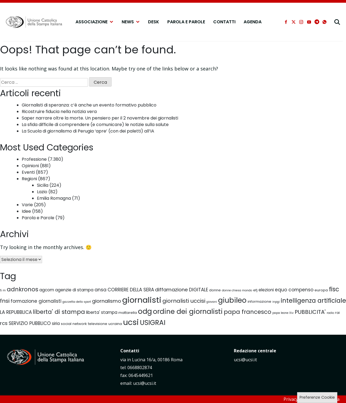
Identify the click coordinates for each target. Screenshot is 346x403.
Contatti (224, 22)
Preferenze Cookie (317, 397)
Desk (153, 22)
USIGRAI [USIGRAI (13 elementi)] (152, 322)
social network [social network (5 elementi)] (74, 323)
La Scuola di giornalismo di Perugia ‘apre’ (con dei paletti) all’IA (88, 131)
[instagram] (301, 22)
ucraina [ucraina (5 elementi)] (115, 323)
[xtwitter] (293, 22)
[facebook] (286, 22)
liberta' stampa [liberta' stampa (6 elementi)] (101, 312)
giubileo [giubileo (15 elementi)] (232, 300)
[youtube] (309, 22)
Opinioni (30, 166)
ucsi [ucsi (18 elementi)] (131, 322)
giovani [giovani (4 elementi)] (211, 302)
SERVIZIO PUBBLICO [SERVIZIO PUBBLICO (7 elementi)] (30, 323)
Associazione (95, 22)
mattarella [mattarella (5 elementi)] (127, 312)
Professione (34, 159)
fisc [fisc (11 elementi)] (334, 289)
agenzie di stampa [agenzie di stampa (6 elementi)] (74, 290)
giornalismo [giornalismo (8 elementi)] (106, 301)
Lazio (42, 192)
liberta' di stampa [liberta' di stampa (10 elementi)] (59, 312)
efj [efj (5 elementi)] (255, 290)
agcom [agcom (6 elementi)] (46, 290)
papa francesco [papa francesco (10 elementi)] (247, 312)
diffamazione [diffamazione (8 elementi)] (171, 289)
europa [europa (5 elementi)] (321, 290)
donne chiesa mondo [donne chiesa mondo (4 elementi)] (237, 290)
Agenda (253, 22)
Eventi (28, 172)
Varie (27, 205)
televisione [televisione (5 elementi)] (97, 323)
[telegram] (316, 22)
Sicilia (42, 185)
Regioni (29, 179)
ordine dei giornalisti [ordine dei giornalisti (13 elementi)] (188, 311)
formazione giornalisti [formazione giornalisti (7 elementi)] (36, 301)
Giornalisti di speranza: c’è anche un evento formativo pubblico (89, 105)
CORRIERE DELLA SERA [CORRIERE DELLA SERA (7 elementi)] (131, 289)
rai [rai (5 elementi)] (337, 312)
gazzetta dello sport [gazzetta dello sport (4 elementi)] (76, 302)
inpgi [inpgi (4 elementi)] (276, 302)
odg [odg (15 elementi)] (145, 311)
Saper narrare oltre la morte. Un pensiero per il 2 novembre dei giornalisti (100, 118)
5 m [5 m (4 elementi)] (3, 290)
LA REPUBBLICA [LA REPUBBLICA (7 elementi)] (16, 312)
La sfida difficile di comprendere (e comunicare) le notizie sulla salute (95, 124)
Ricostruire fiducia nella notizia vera (59, 111)
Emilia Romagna (54, 198)
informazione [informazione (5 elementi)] (259, 301)
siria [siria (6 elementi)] (56, 323)
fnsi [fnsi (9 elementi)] (5, 301)
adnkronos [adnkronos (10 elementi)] (22, 289)
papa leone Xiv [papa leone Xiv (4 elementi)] (283, 313)
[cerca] (337, 22)
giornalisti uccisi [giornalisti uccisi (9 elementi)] (183, 301)
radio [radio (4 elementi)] (330, 313)
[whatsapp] (324, 22)
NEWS (131, 22)
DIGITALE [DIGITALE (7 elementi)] (198, 289)
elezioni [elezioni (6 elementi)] (266, 290)
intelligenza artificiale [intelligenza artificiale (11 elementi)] (313, 300)
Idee (26, 211)
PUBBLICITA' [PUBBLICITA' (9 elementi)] (310, 312)
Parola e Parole (186, 22)
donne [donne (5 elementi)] (215, 290)
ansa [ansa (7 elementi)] (100, 289)
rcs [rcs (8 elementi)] (4, 323)
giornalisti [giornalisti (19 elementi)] (141, 299)
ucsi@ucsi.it (245, 360)
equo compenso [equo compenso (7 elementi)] (294, 289)
